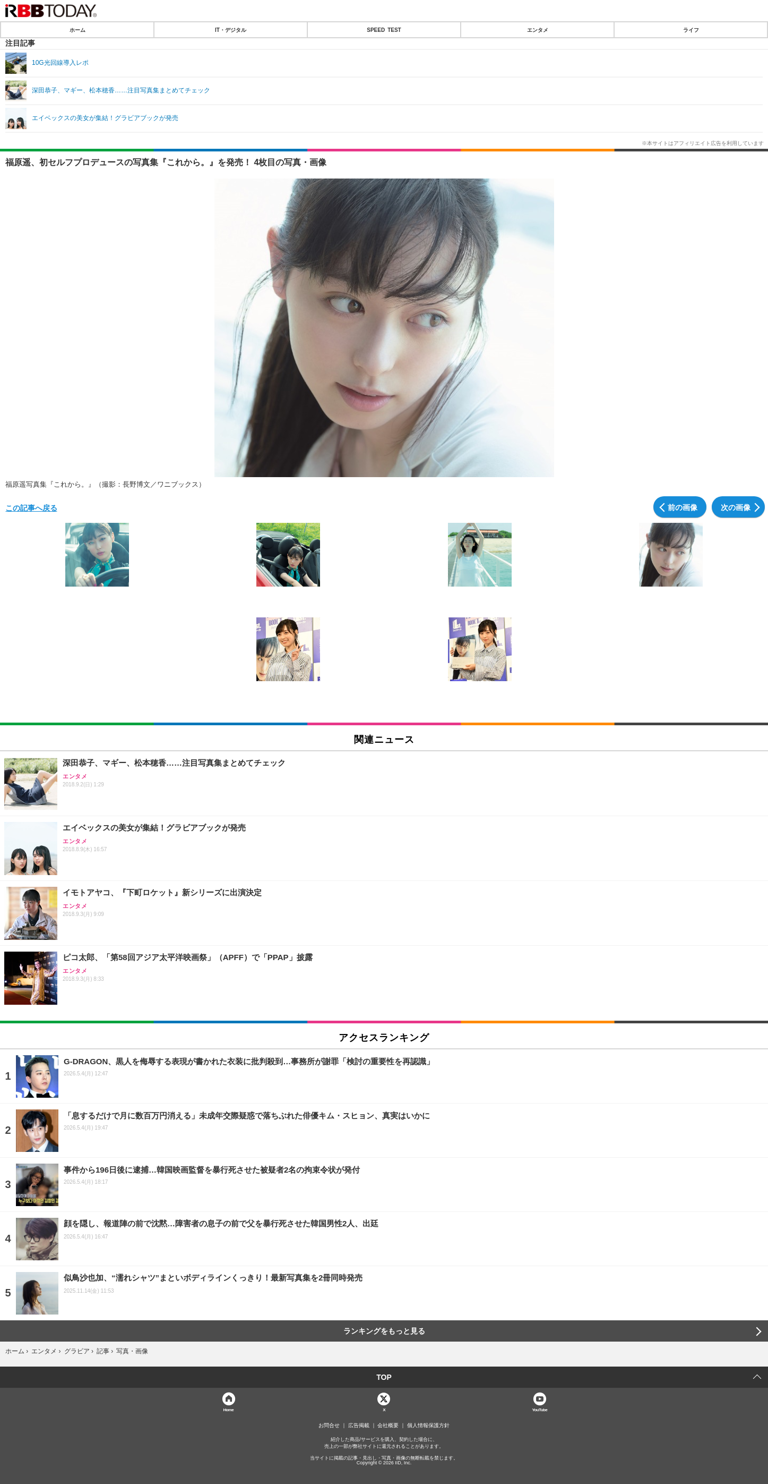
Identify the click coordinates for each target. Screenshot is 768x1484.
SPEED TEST (384, 29)
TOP (384, 1377)
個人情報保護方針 (428, 1425)
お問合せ (329, 1425)
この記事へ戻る (31, 507)
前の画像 (682, 507)
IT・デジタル (230, 29)
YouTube (539, 1409)
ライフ (691, 29)
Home (228, 1409)
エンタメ (537, 29)
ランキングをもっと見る (384, 1331)
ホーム (77, 29)
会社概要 (388, 1425)
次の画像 (735, 507)
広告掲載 (358, 1425)
